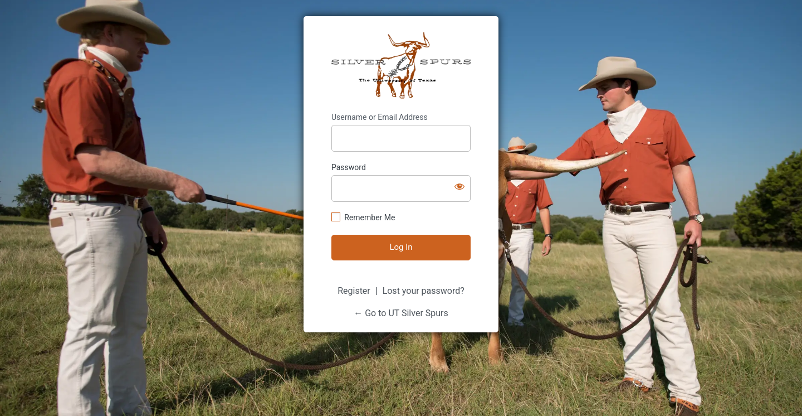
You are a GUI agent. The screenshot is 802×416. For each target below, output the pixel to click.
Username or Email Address (379, 117)
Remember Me (369, 217)
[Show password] (459, 186)
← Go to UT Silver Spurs (401, 313)
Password (348, 167)
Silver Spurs (401, 65)
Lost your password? (423, 291)
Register (354, 291)
